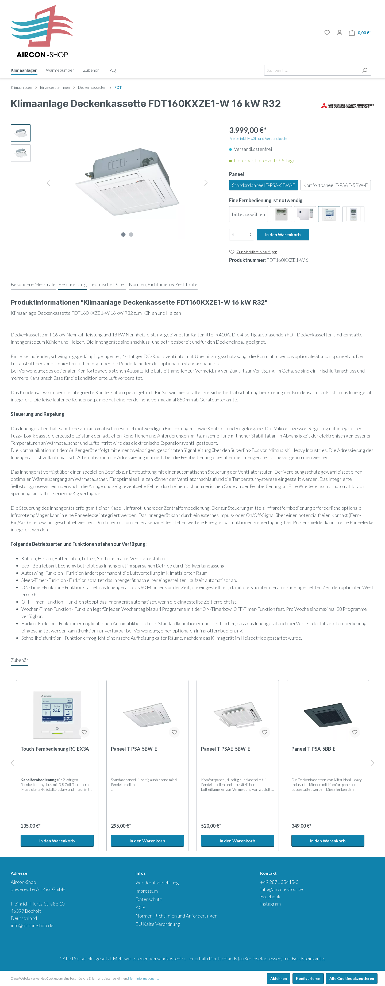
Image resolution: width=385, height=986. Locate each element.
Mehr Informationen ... (143, 978)
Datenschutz (149, 899)
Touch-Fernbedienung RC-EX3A (55, 749)
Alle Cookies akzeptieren (351, 978)
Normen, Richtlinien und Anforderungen (176, 916)
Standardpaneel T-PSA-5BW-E (263, 185)
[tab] (33, 284)
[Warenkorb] (360, 33)
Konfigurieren (308, 978)
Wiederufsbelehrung (157, 882)
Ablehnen (278, 978)
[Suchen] (365, 70)
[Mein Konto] (339, 33)
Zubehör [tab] (19, 660)
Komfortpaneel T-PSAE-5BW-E (335, 185)
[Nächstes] (206, 182)
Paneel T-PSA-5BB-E (313, 749)
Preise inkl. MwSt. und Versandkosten (259, 138)
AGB (140, 907)
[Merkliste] (327, 33)
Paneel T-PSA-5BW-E (134, 749)
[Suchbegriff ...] (311, 70)
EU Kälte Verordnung (158, 924)
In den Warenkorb (283, 234)
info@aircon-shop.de (32, 925)
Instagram (270, 904)
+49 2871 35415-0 (279, 882)
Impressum (147, 891)
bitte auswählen (248, 214)
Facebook (270, 896)
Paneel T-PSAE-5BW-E (225, 749)
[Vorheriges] (48, 182)
